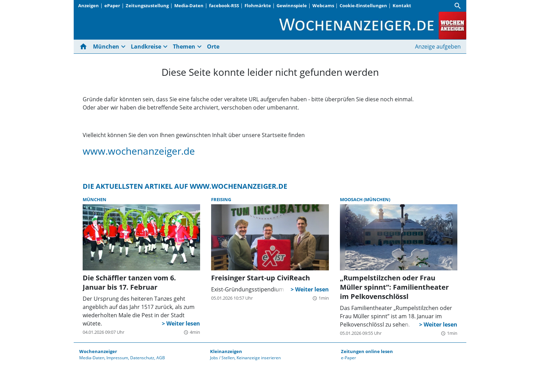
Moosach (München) (365, 199)
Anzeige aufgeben (438, 46)
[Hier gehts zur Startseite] (84, 46)
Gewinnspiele (292, 5)
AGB (160, 358)
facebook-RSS (224, 5)
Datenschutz (142, 358)
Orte (213, 46)
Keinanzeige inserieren (259, 358)
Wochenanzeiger (98, 351)
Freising (221, 199)
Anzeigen (88, 5)
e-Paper (348, 358)
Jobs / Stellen (222, 358)
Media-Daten (189, 5)
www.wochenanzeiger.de (139, 150)
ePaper (112, 5)
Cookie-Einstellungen (363, 5)
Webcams (323, 5)
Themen (184, 46)
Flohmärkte (258, 5)
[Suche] (458, 6)
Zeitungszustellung (147, 5)
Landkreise (146, 46)
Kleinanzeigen (226, 351)
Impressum (117, 358)
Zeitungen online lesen (367, 351)
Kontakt (402, 5)
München (106, 46)
